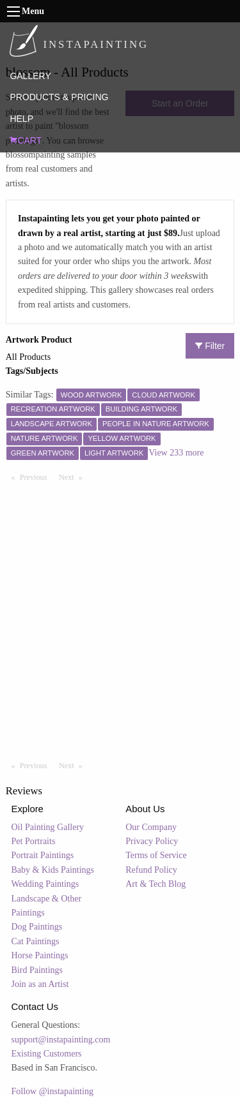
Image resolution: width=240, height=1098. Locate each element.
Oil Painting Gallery (48, 827)
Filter (210, 346)
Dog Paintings (37, 926)
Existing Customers (47, 1053)
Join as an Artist (40, 984)
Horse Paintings (40, 955)
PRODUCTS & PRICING (59, 97)
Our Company (151, 827)
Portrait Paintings (43, 855)
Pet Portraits (34, 841)
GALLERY (30, 76)
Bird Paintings (37, 970)
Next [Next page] (73, 476)
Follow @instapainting (52, 1091)
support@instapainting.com (61, 1039)
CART (26, 140)
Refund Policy (151, 870)
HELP (21, 119)
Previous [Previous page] (36, 476)
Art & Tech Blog (155, 884)
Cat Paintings (36, 941)
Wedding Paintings (45, 884)
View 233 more (176, 452)
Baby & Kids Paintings (53, 870)
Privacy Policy (151, 841)
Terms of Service (155, 855)
